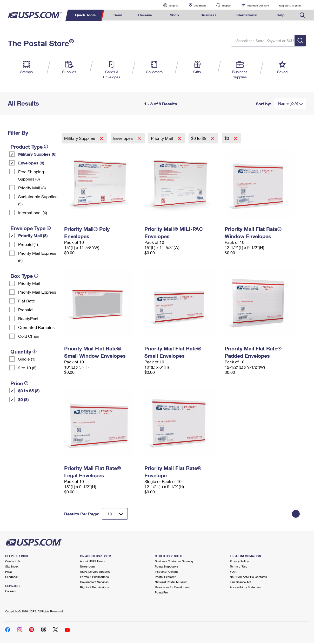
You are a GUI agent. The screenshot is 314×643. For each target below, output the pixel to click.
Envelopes (123, 138)
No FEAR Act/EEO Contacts (248, 576)
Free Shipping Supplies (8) (31, 175)
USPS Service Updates (95, 571)
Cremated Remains (36, 327)
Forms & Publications (94, 576)
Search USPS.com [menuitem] (302, 15)
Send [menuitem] (117, 15)
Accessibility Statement (246, 587)
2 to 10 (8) (27, 367)
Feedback (11, 576)
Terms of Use (238, 566)
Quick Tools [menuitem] (85, 15)
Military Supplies (80, 138)
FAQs (8, 571)
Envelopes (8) (31, 162)
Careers (10, 591)
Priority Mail (29, 283)
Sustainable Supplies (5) (37, 200)
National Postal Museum (171, 582)
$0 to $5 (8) (29, 390)
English (168, 5)
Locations (200, 5)
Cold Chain (28, 336)
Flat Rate (26, 300)
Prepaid (25, 309)
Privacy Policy (239, 561)
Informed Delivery (258, 5)
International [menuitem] (246, 15)
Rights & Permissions (94, 587)
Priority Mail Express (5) (37, 257)
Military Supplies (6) (37, 153)
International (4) (32, 212)
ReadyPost (28, 318)
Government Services (94, 582)
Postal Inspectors (166, 566)
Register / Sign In (290, 5)
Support (226, 5)
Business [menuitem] (209, 15)
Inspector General (166, 571)
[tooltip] (46, 146)
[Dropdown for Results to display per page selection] (115, 514)
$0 (227, 138)
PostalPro (161, 592)
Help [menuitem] (281, 15)
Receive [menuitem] (145, 15)
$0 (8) (23, 399)
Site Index (11, 566)
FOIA (233, 571)
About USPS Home (92, 561)
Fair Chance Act (240, 582)
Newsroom (87, 566)
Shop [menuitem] (174, 15)
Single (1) (26, 358)
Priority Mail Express (37, 291)
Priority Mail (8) (32, 187)
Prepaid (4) (28, 244)
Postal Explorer (165, 576)
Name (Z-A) (288, 103)
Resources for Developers (172, 587)
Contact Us (12, 561)
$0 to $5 (199, 138)
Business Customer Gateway (174, 561)
